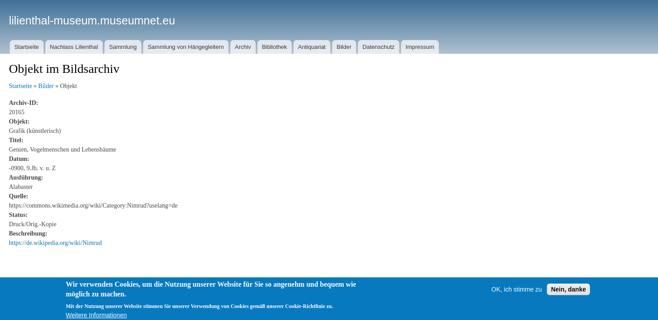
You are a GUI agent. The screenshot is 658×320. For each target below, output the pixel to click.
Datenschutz (378, 47)
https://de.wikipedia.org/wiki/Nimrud (55, 243)
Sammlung (122, 47)
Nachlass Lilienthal (74, 47)
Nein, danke (568, 293)
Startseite (26, 47)
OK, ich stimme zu (516, 293)
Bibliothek (274, 47)
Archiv (243, 47)
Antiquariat (311, 47)
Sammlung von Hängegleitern (186, 47)
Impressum (419, 47)
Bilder (344, 47)
